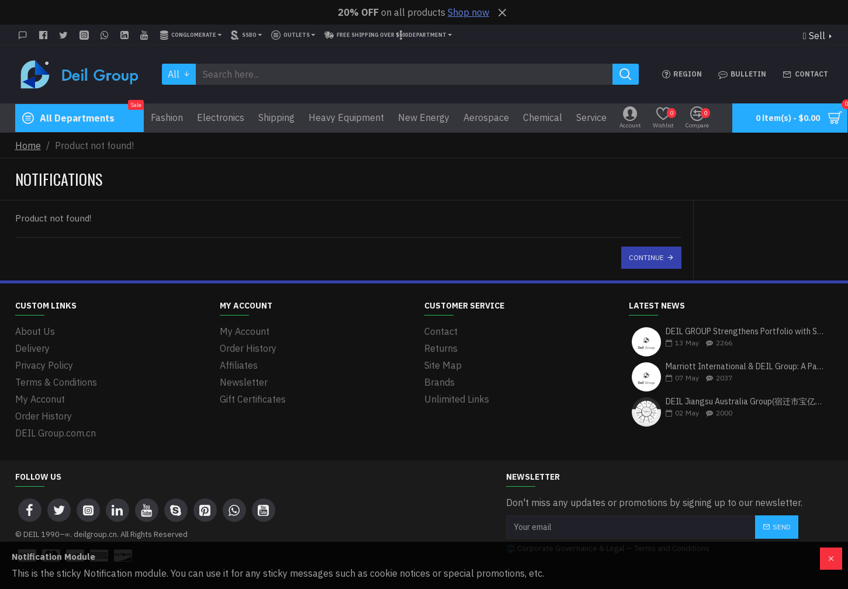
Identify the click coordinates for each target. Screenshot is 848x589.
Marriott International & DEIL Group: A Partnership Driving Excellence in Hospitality (746, 366)
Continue (646, 257)
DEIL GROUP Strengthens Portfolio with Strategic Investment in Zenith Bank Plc (746, 331)
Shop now (468, 12)
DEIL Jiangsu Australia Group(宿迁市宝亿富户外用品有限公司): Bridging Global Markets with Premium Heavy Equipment (746, 401)
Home (28, 145)
